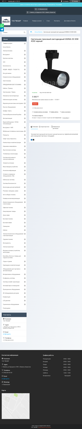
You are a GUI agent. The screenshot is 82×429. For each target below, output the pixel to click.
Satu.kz (48, 425)
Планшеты (6, 135)
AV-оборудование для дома (11, 293)
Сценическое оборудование (11, 304)
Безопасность (7, 66)
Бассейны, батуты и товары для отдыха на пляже (12, 256)
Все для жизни (7, 73)
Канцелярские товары (9, 211)
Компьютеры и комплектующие (12, 142)
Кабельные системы (8, 179)
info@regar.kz (7, 334)
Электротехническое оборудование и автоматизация (13, 234)
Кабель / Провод (8, 88)
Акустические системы (9, 150)
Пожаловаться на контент (44, 427)
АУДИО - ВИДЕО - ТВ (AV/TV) (11, 69)
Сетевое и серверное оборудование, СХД (9, 175)
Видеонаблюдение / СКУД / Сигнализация (11, 122)
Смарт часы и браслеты (9, 138)
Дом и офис (6, 215)
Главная (25, 21)
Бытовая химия (7, 222)
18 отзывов (66, 1)
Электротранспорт (8, 247)
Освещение (6, 226)
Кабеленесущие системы (10, 99)
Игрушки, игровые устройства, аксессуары (11, 251)
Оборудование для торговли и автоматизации (11, 269)
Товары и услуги (37, 21)
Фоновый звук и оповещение (11, 285)
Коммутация (6, 297)
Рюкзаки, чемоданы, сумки (10, 191)
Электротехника (7, 50)
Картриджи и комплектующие (11, 265)
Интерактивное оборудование (11, 274)
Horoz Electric (38, 32)
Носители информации (9, 170)
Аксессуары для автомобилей (11, 187)
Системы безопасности (9, 183)
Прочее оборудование (9, 107)
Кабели (5, 230)
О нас (48, 21)
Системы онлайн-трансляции (11, 282)
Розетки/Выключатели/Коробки (12, 114)
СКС (4, 62)
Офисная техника (8, 207)
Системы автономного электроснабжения (9, 158)
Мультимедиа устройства (10, 166)
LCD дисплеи (6, 300)
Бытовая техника (8, 219)
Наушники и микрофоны (10, 146)
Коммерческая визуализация (11, 198)
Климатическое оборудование (11, 77)
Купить (35, 103)
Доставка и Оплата (69, 21)
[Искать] (24, 32)
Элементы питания (8, 163)
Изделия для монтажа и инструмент (13, 103)
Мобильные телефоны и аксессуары (13, 131)
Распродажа (6, 308)
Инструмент (6, 54)
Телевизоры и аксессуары (10, 153)
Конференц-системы (9, 278)
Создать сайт (11, 1)
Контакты (57, 21)
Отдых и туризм (7, 261)
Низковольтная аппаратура (11, 95)
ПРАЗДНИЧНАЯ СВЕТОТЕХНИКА (12, 84)
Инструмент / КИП (8, 127)
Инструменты (7, 243)
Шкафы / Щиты (7, 111)
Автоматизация (7, 118)
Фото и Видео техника (9, 194)
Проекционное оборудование (11, 289)
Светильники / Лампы (9, 92)
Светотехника (7, 80)
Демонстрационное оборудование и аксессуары (13, 203)
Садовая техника (8, 239)
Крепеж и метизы (8, 58)
